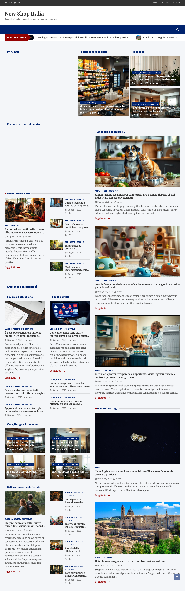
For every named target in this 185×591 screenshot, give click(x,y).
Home (154, 2)
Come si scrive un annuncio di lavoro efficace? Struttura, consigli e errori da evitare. (25, 393)
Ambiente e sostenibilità (22, 286)
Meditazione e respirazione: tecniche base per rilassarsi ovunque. (77, 271)
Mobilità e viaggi (107, 408)
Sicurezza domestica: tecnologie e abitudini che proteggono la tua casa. (67, 445)
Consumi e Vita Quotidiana (93, 102)
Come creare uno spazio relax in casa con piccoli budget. (24, 470)
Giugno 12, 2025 (14, 397)
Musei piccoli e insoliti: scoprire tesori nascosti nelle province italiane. (76, 504)
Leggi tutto (12, 267)
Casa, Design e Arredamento (145, 104)
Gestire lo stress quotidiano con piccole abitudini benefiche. (77, 227)
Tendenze (138, 52)
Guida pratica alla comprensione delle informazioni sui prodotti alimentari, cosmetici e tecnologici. (102, 109)
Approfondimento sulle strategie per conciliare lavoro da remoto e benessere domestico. (155, 79)
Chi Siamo (165, 2)
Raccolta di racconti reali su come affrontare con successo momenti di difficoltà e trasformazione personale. (24, 234)
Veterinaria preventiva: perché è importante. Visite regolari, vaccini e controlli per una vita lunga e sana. (135, 376)
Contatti (176, 2)
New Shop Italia (24, 14)
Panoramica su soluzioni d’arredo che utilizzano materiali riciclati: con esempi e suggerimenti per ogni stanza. (155, 111)
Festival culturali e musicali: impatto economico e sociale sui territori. (76, 528)
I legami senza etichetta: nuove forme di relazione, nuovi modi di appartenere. (24, 526)
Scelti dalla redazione (94, 52)
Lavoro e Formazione (20, 297)
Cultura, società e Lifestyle (23, 487)
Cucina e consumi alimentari (24, 124)
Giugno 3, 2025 (14, 236)
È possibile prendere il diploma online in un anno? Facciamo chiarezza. (23, 335)
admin (103, 113)
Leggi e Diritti (60, 297)
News (97, 467)
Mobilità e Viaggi (103, 557)
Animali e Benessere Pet (106, 191)
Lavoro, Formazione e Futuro (146, 72)
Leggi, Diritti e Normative (62, 329)
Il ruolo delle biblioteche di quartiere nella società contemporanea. (77, 553)
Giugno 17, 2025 (14, 339)
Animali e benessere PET (112, 131)
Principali (13, 52)
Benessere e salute (18, 193)
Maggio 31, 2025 (105, 201)
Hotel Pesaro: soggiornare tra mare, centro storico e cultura (130, 561)
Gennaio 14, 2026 (105, 565)
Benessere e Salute (14, 225)
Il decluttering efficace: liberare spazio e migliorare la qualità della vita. (69, 471)
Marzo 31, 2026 (104, 478)
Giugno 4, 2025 (89, 113)
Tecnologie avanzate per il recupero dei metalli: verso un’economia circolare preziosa (82, 37)
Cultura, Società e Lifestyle (18, 519)
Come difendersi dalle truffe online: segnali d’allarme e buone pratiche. (69, 335)
